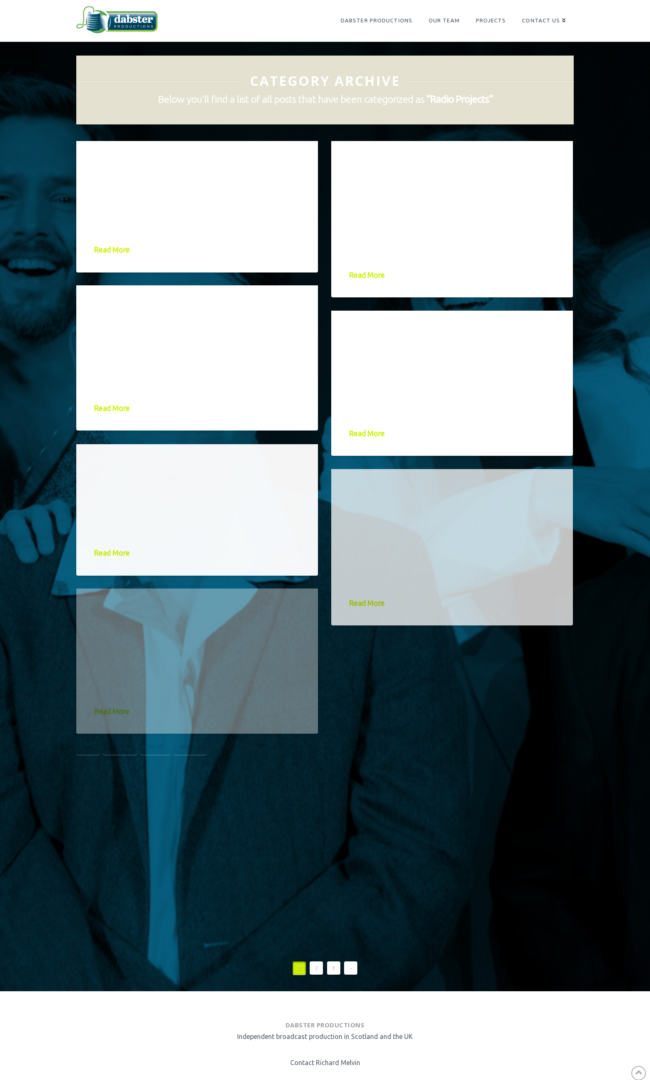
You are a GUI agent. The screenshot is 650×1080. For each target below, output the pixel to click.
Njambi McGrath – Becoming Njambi (418, 341)
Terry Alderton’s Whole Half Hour (443, 500)
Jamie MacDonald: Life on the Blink (194, 316)
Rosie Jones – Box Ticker (186, 468)
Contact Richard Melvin (325, 1062)
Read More (112, 250)
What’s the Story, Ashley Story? (446, 171)
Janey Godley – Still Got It (196, 164)
